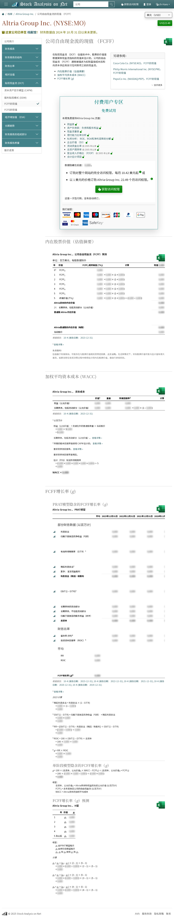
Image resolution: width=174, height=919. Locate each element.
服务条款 (147, 913)
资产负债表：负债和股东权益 (84, 128)
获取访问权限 (130, 4)
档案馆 (31, 32)
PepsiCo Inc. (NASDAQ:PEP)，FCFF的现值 (136, 79)
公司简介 (9, 41)
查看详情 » (59, 344)
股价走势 (9, 150)
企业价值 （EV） (77, 142)
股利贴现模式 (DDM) (15, 97)
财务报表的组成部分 (16, 134)
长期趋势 (10, 125)
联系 (168, 913)
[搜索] (90, 4)
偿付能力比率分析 (78, 135)
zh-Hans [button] (162, 4)
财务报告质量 (12, 143)
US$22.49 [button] (165, 23)
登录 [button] (147, 4)
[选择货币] (158, 15)
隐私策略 (159, 913)
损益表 (72, 124)
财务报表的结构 (13, 57)
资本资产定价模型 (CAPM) (18, 90)
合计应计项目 (76, 156)
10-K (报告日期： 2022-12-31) (108, 681)
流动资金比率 (83, 146)
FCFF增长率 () (65, 78)
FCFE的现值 (10, 109)
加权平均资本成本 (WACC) (71, 75)
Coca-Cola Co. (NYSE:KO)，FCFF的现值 (134, 63)
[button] (140, 172)
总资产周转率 (83, 149)
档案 (10, 14)
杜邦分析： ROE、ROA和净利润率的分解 (90, 138)
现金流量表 (74, 131)
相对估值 (10, 74)
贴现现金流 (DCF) (14, 83)
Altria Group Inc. (25, 14)
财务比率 (10, 66)
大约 (137, 913)
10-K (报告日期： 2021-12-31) (138, 681)
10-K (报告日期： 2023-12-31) (78, 337)
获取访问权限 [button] (109, 189)
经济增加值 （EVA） (16, 117)
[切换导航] (6, 4)
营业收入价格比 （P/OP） (90, 153)
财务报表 (10, 48)
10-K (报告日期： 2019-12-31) (87, 684)
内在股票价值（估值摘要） (71, 71)
